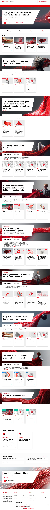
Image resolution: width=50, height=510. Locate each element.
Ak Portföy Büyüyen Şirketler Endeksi (25, 497)
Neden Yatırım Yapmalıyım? (7, 69)
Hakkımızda (15, 495)
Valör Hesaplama (42, 30)
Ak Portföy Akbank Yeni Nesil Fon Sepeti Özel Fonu (9, 458)
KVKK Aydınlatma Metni (31, 500)
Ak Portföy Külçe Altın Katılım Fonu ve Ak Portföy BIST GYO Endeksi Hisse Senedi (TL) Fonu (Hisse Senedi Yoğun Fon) (36, 459)
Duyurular (23, 495)
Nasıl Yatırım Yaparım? (17, 69)
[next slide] (49, 18)
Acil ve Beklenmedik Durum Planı (32, 498)
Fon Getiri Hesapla (19, 30)
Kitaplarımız (15, 500)
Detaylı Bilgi (6, 477)
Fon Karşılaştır (31, 30)
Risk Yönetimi (15, 498)
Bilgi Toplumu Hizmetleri (31, 495)
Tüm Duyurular (45, 456)
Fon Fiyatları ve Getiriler (8, 30)
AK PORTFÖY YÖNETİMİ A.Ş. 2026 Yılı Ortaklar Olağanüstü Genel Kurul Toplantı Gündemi (12, 462)
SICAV (22, 499)
